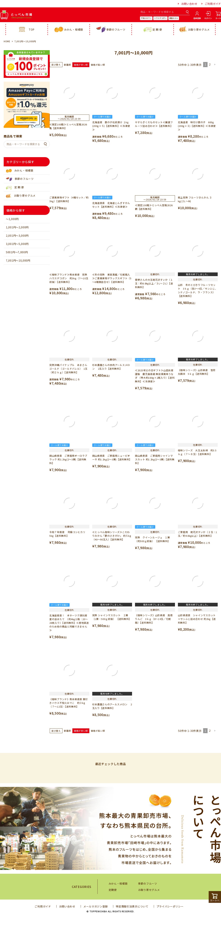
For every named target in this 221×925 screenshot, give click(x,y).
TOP (26, 29)
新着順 (67, 64)
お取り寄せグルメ (194, 29)
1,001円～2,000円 (17, 227)
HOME (7, 41)
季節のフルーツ (110, 29)
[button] (214, 64)
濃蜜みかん (173, 18)
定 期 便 (152, 29)
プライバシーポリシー (170, 906)
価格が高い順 (98, 64)
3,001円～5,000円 (17, 244)
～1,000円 (12, 219)
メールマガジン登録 (95, 906)
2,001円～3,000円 (17, 235)
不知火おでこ (146, 18)
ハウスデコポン (160, 18)
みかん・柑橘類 (68, 29)
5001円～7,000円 (17, 252)
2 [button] (210, 64)
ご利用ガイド (213, 3)
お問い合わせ (189, 3)
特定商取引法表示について (132, 906)
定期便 (113, 890)
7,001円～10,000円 (18, 260)
